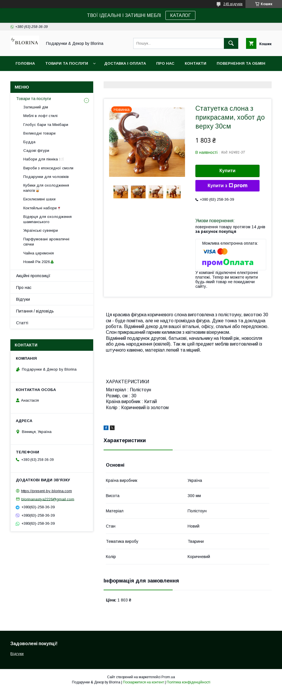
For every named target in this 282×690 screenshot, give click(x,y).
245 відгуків (233, 4)
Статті (22, 323)
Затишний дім (35, 107)
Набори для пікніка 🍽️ (43, 159)
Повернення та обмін (241, 63)
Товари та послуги (66, 63)
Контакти (195, 63)
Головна (25, 63)
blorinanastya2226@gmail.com (47, 499)
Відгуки (23, 299)
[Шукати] (231, 43)
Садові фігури (36, 150)
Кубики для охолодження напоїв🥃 (46, 188)
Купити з (227, 185)
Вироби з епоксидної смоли (48, 168)
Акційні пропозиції (33, 275)
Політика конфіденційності (188, 682)
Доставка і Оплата (125, 63)
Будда (29, 142)
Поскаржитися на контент (143, 682)
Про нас (165, 63)
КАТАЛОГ (180, 15)
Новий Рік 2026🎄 (38, 262)
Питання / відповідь (35, 311)
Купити (228, 170)
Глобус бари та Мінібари (45, 124)
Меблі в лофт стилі (40, 116)
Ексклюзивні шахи (39, 199)
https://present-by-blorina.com (46, 491)
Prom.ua (168, 677)
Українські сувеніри (40, 230)
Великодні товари (39, 133)
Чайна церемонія (38, 253)
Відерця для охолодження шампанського (47, 219)
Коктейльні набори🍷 (42, 208)
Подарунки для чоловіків (46, 177)
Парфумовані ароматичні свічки (46, 241)
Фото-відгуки (31, 78)
